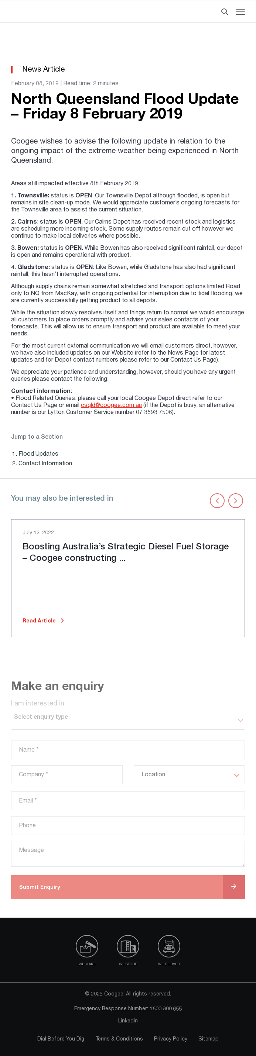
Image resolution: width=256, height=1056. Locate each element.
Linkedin (128, 1021)
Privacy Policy (170, 1039)
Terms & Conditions (119, 1039)
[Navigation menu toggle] (240, 11)
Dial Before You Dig (60, 1039)
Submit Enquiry (39, 887)
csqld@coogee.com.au (111, 406)
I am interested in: (38, 704)
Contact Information (45, 464)
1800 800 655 (166, 1009)
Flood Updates (38, 455)
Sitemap (208, 1039)
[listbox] (128, 721)
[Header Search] (223, 11)
